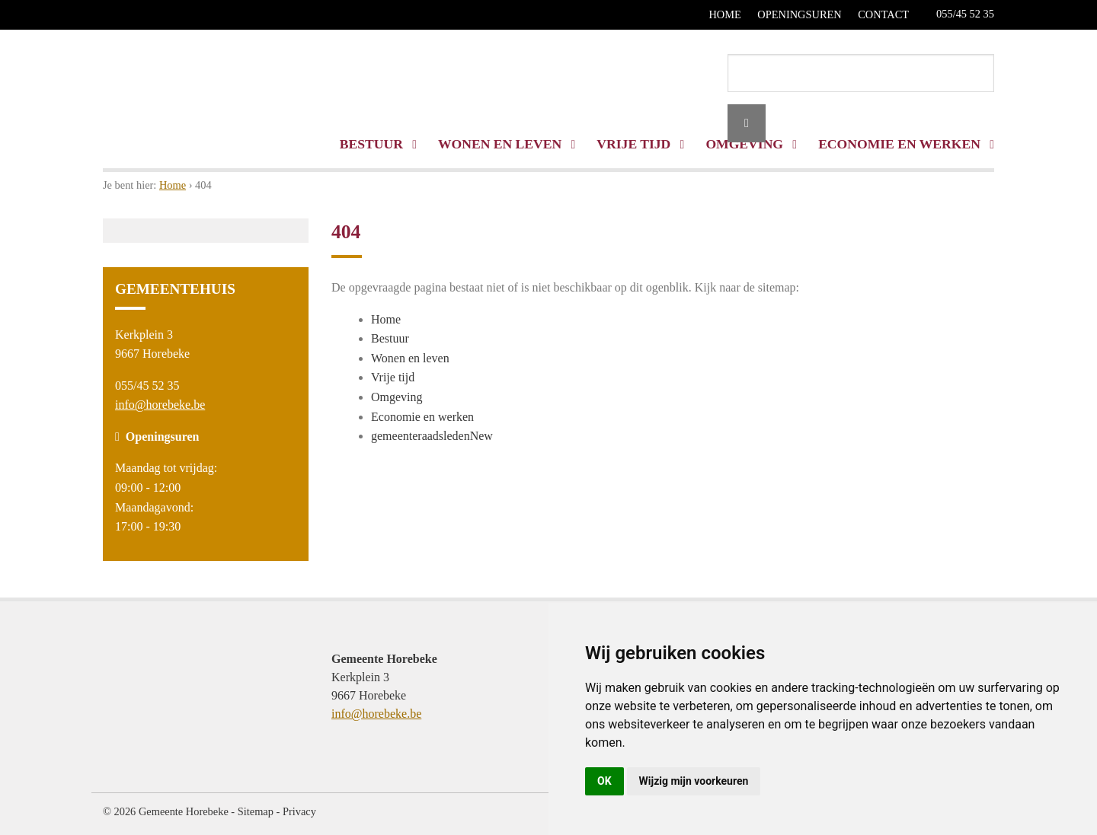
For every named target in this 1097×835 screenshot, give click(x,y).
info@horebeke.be (160, 404)
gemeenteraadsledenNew (432, 435)
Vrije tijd (640, 143)
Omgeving (397, 396)
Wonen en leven (506, 143)
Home (724, 14)
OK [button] (604, 781)
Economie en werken (422, 416)
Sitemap (255, 811)
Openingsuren (799, 14)
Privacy (299, 811)
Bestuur (378, 143)
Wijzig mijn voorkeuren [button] (694, 781)
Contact (883, 14)
